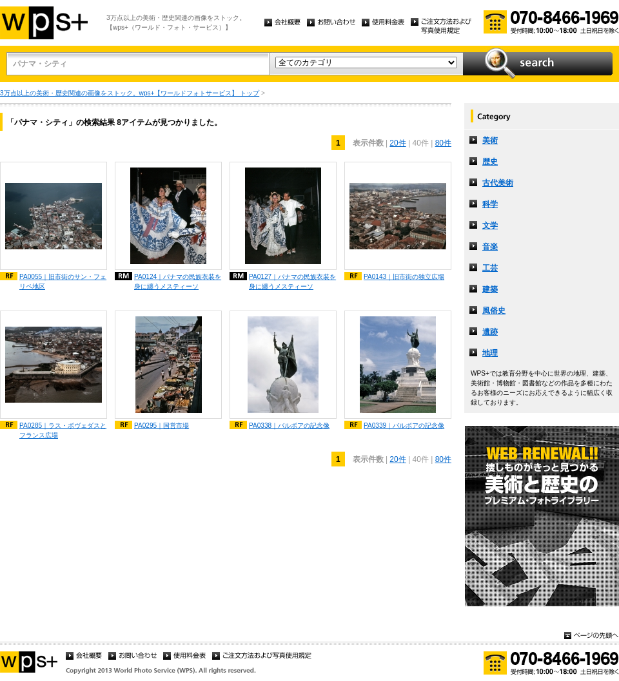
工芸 (490, 268)
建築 (490, 289)
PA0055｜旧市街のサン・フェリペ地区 (62, 281)
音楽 (490, 246)
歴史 (490, 161)
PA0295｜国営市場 (161, 425)
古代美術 (497, 182)
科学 (490, 204)
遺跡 (490, 331)
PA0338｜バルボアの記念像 (289, 425)
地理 (490, 353)
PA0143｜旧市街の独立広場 (404, 276)
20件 (397, 143)
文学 (490, 225)
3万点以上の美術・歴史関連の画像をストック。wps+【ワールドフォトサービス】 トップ (129, 93)
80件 (443, 143)
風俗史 (494, 310)
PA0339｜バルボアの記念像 (404, 425)
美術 (490, 140)
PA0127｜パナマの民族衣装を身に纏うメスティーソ (292, 281)
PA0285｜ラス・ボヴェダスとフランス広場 (62, 430)
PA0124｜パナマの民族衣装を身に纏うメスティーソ (177, 281)
